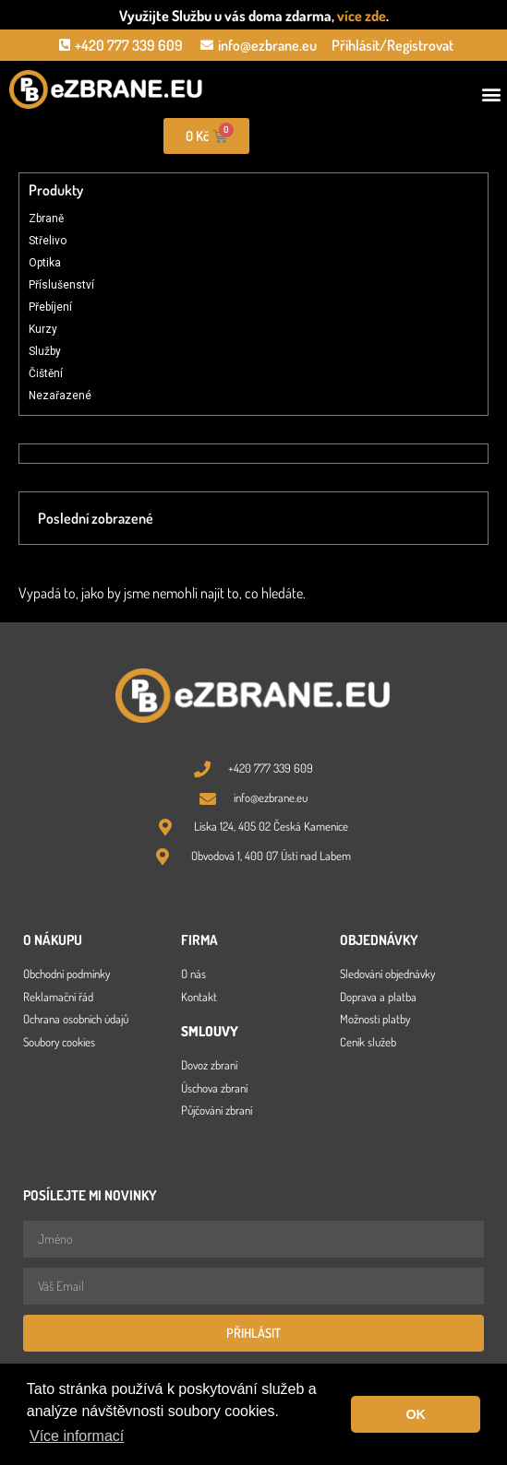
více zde (361, 15)
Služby (45, 351)
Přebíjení (50, 307)
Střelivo (47, 240)
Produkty (56, 190)
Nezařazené (60, 395)
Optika (45, 262)
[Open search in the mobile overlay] (380, 136)
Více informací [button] (77, 1436)
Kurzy (43, 329)
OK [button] (415, 1414)
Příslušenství (61, 284)
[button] (492, 94)
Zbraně (46, 218)
